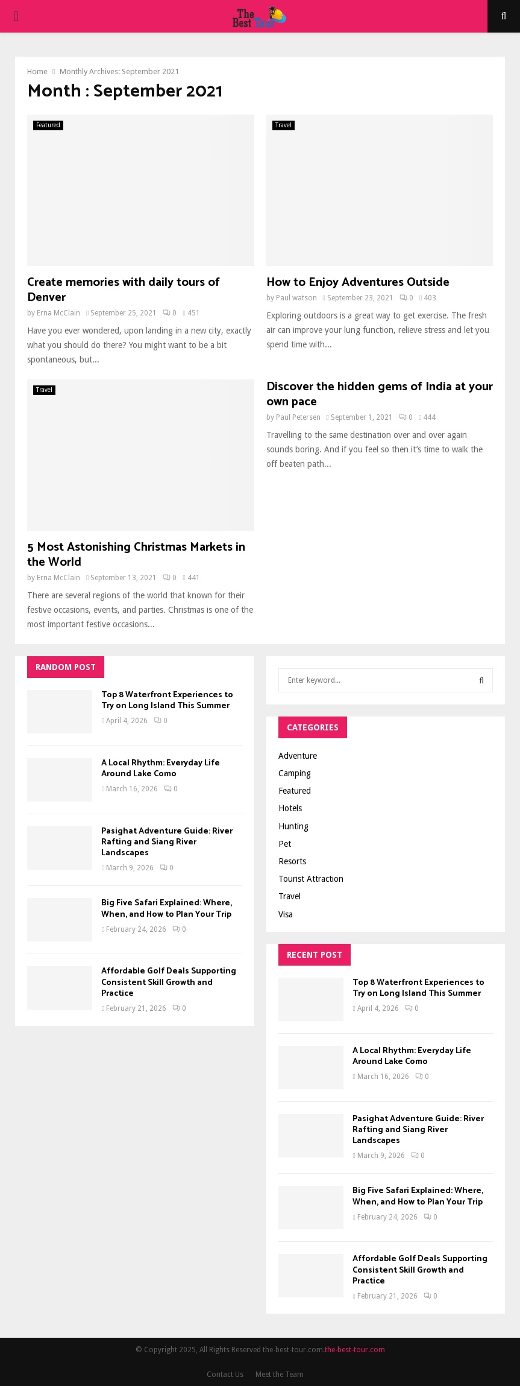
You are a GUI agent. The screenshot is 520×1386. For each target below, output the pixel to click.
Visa (285, 914)
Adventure (297, 756)
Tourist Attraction (310, 879)
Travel (283, 125)
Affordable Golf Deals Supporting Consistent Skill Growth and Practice (168, 982)
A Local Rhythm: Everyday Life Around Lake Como (160, 768)
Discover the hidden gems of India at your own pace (379, 394)
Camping (294, 773)
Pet (284, 844)
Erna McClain (58, 313)
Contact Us (225, 1374)
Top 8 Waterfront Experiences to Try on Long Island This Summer (167, 700)
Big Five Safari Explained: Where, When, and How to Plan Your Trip (166, 908)
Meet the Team (279, 1374)
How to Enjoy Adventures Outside (358, 283)
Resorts (292, 861)
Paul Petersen (298, 417)
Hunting (293, 826)
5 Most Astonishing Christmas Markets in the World (136, 554)
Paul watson (296, 298)
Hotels (290, 808)
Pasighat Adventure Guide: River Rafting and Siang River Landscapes (167, 842)
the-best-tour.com (355, 1350)
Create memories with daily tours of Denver (123, 290)
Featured (48, 125)
